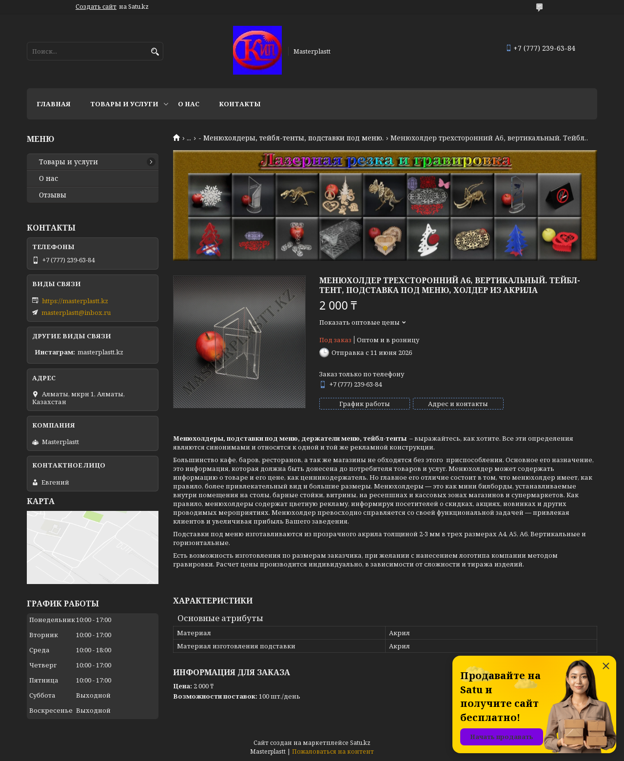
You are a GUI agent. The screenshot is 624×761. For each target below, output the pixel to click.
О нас (188, 103)
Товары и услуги (124, 103)
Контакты (240, 103)
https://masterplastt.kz (75, 301)
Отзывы (52, 195)
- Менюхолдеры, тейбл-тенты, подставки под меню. (291, 138)
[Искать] (154, 51)
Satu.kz (360, 743)
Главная (54, 103)
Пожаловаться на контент (333, 751)
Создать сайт (96, 6)
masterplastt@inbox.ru (76, 312)
